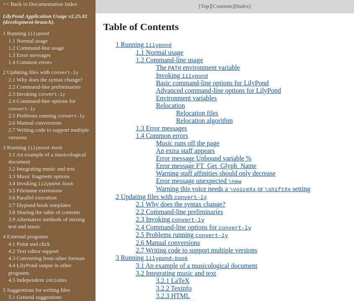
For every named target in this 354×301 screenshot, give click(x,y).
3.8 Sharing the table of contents (44, 212)
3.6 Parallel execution (32, 197)
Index (242, 6)
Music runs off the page (188, 142)
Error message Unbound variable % (203, 157)
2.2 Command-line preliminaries (179, 210)
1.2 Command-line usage (169, 59)
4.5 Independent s (37, 280)
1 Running (144, 44)
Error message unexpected (198, 180)
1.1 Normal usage (159, 52)
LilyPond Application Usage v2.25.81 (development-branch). (45, 19)
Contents (223, 6)
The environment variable (198, 67)
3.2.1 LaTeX (172, 277)
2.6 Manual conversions (168, 240)
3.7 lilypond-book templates (39, 205)
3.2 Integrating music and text (176, 270)
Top (205, 6)
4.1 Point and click (29, 244)
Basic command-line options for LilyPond (212, 82)
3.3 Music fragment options (39, 176)
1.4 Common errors (162, 134)
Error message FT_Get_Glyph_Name (206, 164)
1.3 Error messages (161, 127)
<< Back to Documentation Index (40, 4)
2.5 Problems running (182, 232)
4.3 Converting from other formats (46, 258)
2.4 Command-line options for (193, 225)
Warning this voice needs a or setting (233, 187)
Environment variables (186, 97)
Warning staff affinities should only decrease (216, 172)
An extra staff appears (185, 149)
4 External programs (25, 236)
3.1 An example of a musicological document (196, 262)
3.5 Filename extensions (35, 190)
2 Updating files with (161, 195)
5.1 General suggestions (35, 297)
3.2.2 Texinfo (173, 285)
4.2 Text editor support (33, 251)
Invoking (182, 74)
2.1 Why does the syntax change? (180, 202)
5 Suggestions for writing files (36, 290)
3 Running (152, 255)
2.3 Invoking (170, 217)
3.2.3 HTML (173, 292)
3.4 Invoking (40, 183)
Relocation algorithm (204, 119)
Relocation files (197, 112)
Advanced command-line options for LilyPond (218, 89)
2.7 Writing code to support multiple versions (196, 247)
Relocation (170, 104)
